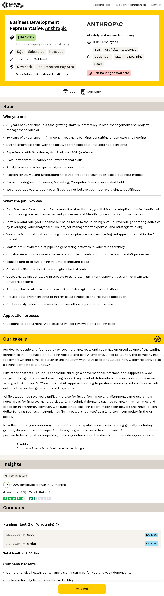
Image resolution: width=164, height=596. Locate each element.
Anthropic (56, 28)
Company (91, 91)
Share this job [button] (20, 486)
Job (68, 91)
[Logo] (13, 5)
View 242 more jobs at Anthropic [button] (34, 494)
